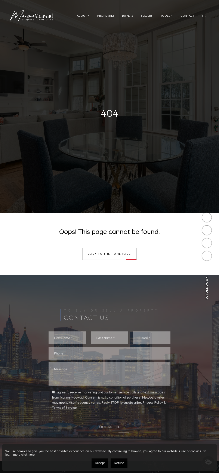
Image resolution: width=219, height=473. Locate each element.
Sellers (147, 15)
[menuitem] (204, 15)
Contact (188, 15)
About (82, 15)
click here (28, 454)
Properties (106, 15)
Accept (100, 463)
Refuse (119, 463)
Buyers (127, 15)
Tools (165, 15)
